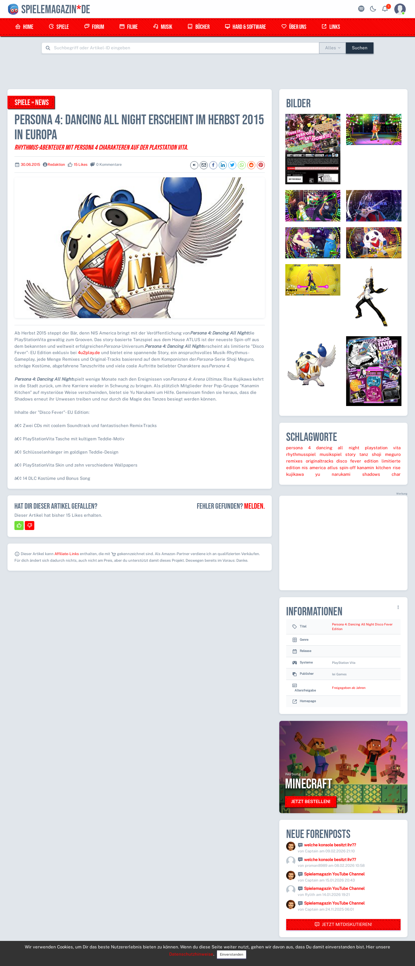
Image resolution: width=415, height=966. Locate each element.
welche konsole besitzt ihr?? (330, 845)
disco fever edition (357, 460)
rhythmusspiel (301, 454)
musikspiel (331, 454)
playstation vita (383, 447)
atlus (332, 467)
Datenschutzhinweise (191, 954)
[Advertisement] (207, 71)
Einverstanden (231, 954)
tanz (363, 454)
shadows (371, 474)
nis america (314, 467)
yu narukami (332, 474)
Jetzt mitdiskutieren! (343, 925)
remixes (294, 460)
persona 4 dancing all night (322, 447)
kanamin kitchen (374, 467)
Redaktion (56, 164)
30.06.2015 (30, 164)
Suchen (359, 47)
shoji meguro (386, 454)
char (396, 474)
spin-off (347, 467)
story (350, 454)
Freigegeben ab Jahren (348, 687)
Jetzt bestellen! (310, 801)
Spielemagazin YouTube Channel (334, 874)
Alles (330, 47)
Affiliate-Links (66, 554)
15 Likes (81, 164)
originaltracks (319, 460)
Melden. (254, 506)
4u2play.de (89, 352)
